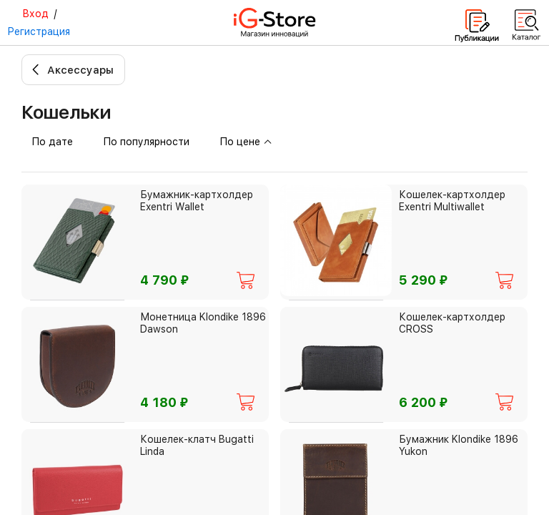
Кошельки (66, 112)
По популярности (146, 141)
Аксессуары (80, 70)
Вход (35, 13)
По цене (245, 141)
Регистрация (38, 31)
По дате (52, 141)
